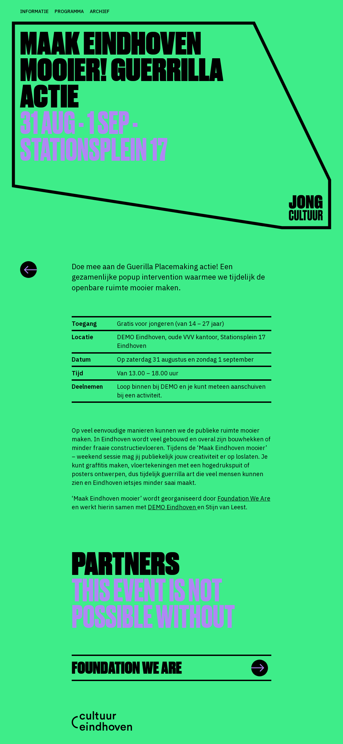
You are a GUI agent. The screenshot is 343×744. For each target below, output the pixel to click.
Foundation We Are (243, 498)
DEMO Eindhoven (172, 507)
